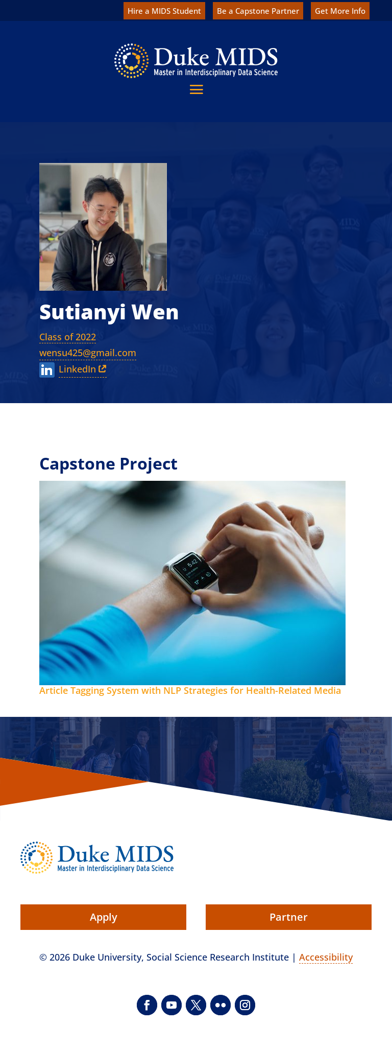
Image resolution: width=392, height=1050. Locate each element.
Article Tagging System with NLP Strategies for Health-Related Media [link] (190, 690)
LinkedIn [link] (77, 369)
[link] (196, 60)
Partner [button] (289, 917)
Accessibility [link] (326, 957)
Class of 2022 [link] (67, 337)
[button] (196, 89)
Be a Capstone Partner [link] (258, 11)
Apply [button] (103, 917)
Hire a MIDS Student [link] (164, 11)
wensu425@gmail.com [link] (87, 352)
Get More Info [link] (340, 11)
